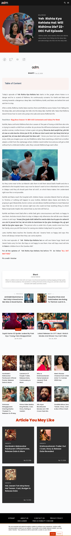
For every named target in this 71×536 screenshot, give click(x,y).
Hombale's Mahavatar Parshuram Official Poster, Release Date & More (9, 378)
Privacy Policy (56, 518)
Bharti (31, 73)
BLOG (18, 329)
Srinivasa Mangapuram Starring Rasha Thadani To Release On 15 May (9, 408)
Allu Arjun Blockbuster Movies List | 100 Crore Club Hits (43, 407)
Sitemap (11, 518)
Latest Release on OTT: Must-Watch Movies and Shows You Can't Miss (53, 334)
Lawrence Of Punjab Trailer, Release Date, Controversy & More (25, 378)
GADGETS (8, 443)
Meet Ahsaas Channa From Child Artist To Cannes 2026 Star (61, 377)
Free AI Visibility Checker (43, 521)
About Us (24, 518)
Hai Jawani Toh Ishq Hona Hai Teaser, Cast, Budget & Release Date (18, 488)
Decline (59, 534)
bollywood (42, 15)
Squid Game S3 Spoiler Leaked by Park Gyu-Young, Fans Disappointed (18, 334)
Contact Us (39, 518)
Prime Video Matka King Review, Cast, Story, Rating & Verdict (27, 407)
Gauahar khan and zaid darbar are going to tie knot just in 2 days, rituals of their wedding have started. (58, 299)
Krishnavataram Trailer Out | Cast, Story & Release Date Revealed (53, 449)
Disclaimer (22, 521)
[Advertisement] (7, 38)
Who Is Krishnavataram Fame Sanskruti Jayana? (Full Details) (43, 378)
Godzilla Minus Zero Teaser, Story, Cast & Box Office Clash (61, 406)
